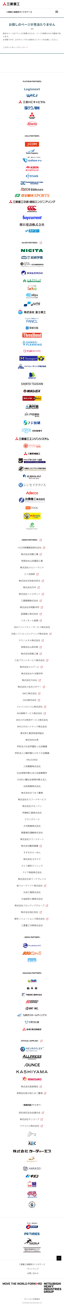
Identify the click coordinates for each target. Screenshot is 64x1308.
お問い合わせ (32, 1273)
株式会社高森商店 (31, 1086)
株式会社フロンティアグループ (31, 905)
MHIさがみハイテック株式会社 (32, 726)
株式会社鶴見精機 (31, 845)
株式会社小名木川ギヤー (31, 686)
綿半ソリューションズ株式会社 (31, 918)
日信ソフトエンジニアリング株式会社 (31, 633)
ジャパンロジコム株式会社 (31, 706)
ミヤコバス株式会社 (31, 1125)
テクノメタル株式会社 (31, 640)
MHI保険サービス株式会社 (31, 713)
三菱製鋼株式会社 (31, 600)
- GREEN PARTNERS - (31, 540)
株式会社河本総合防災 (31, 580)
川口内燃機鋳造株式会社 (31, 547)
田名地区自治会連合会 (31, 1112)
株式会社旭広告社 (31, 912)
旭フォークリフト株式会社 (31, 885)
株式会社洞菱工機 (31, 554)
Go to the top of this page (59, 1258)
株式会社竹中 (31, 587)
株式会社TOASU (31, 680)
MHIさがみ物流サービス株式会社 (32, 719)
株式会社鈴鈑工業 (31, 653)
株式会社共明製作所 (31, 607)
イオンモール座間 (31, 620)
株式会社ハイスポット (31, 593)
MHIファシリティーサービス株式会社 (32, 627)
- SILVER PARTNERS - (31, 243)
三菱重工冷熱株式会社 (32, 925)
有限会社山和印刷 (31, 647)
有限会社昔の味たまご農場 (31, 1093)
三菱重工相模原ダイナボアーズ (32, 1264)
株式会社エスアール (31, 666)
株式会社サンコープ (31, 1119)
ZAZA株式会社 (31, 700)
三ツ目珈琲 (31, 574)
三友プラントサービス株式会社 (31, 660)
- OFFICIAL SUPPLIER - (31, 1041)
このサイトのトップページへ (14, 47)
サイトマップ (32, 1268)
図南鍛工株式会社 (31, 613)
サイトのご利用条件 (32, 1299)
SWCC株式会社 (31, 693)
